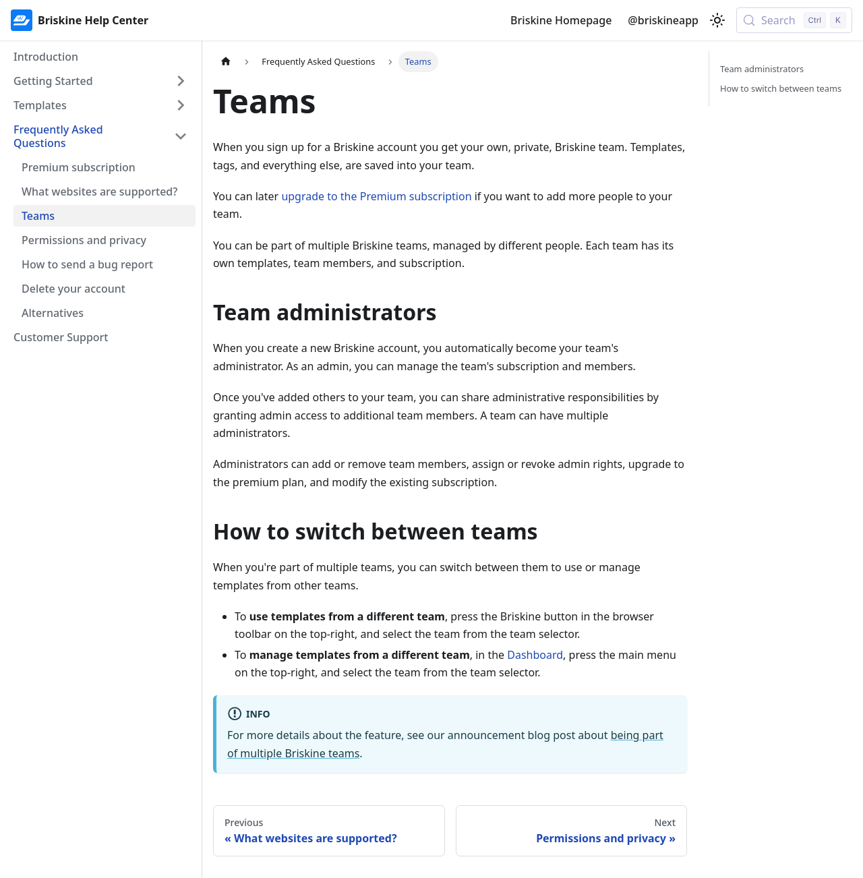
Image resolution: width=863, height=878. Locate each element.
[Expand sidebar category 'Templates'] (181, 105)
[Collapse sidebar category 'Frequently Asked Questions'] (181, 136)
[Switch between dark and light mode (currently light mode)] (717, 20)
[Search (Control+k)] (794, 20)
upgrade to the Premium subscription (376, 196)
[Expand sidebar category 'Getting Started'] (181, 81)
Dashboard (535, 654)
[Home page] (226, 61)
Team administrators (762, 69)
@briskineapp (663, 20)
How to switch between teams (780, 88)
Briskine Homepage (561, 20)
